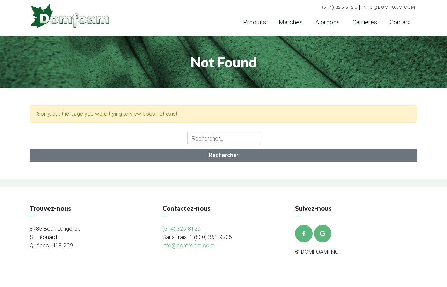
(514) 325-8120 (339, 7)
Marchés (291, 22)
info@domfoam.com (388, 7)
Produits (254, 22)
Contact (400, 22)
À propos (327, 22)
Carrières (364, 22)
